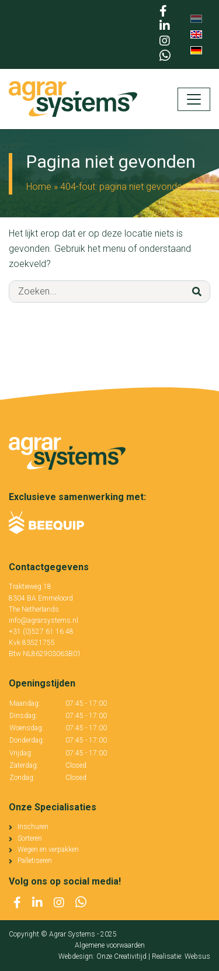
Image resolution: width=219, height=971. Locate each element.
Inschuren (33, 827)
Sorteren (30, 838)
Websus (197, 956)
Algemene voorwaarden (110, 945)
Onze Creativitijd (121, 956)
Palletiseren (35, 860)
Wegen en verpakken (48, 849)
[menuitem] (196, 19)
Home (38, 186)
